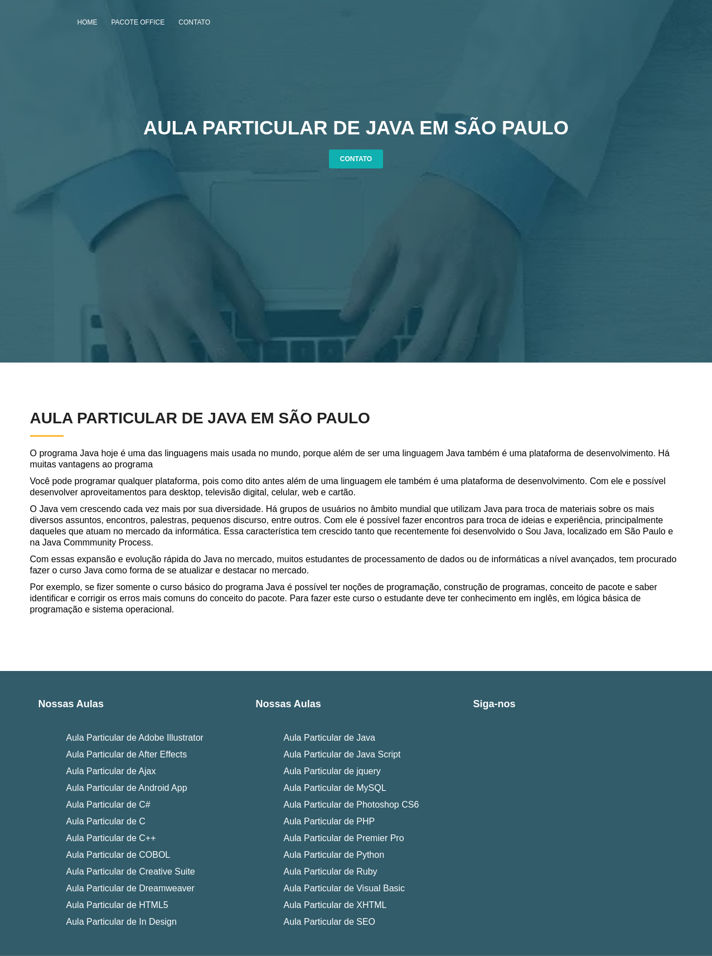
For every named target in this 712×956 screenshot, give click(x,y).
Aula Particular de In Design (121, 921)
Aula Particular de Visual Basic (344, 888)
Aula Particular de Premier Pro (343, 838)
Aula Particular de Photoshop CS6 (351, 804)
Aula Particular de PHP (329, 821)
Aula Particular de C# (108, 804)
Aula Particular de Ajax (111, 771)
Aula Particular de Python (333, 855)
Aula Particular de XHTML (334, 905)
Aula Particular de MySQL (334, 788)
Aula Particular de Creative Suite (130, 871)
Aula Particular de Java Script (341, 754)
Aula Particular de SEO (329, 921)
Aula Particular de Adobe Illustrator (135, 737)
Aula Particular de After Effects (126, 754)
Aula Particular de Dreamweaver (130, 888)
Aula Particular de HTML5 (117, 905)
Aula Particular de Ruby (330, 871)
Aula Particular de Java (329, 737)
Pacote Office (138, 22)
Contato (194, 22)
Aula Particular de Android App (126, 788)
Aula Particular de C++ (111, 838)
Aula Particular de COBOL (118, 855)
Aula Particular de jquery (331, 771)
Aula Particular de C (106, 821)
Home (88, 22)
